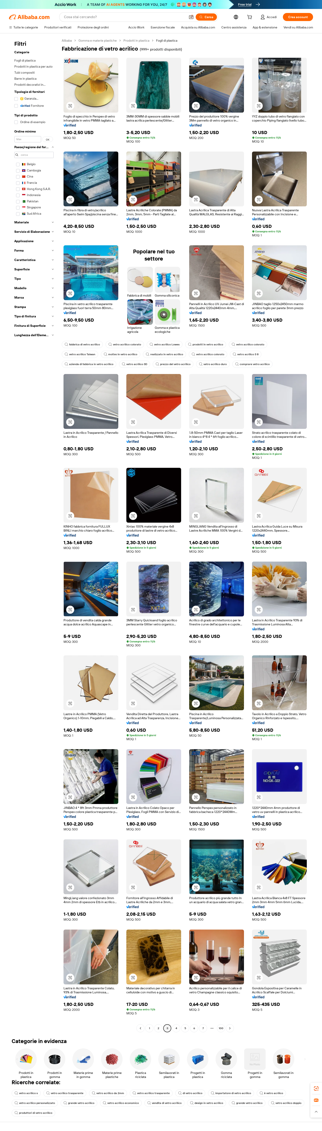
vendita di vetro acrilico (164, 1103)
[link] (316, 1088)
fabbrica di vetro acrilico (82, 344)
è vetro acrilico (271, 1093)
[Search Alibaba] (124, 17)
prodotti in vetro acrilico (205, 344)
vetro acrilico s (26, 1093)
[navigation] (34, 535)
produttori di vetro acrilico (33, 1113)
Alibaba (67, 40)
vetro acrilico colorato (124, 344)
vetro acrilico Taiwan (80, 354)
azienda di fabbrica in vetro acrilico (89, 364)
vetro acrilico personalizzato (35, 1103)
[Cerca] (206, 17)
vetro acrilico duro (213, 364)
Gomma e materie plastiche (97, 40)
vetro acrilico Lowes (165, 344)
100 (221, 1028)
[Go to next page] (230, 1028)
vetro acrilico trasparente (64, 1093)
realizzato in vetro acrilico (164, 354)
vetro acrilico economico (121, 1103)
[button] (191, 17)
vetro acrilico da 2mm (108, 1093)
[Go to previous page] (140, 1028)
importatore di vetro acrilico (231, 1093)
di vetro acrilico (190, 1093)
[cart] (250, 17)
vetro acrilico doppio (286, 1103)
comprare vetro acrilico (252, 364)
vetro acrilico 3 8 (245, 354)
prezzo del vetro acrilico (173, 364)
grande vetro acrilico (79, 1103)
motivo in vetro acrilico (120, 354)
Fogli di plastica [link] (166, 40)
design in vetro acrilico (206, 1103)
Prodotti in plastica (136, 40)
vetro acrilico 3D (134, 364)
